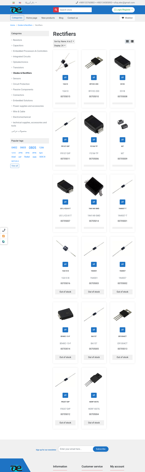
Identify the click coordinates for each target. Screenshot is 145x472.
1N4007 (122, 244)
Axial (14, 157)
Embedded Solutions (23, 100)
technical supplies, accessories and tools (29, 124)
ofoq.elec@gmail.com (124, 2)
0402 (14, 147)
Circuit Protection (21, 84)
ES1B (122, 77)
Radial (27, 157)
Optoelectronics (20, 62)
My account (114, 436)
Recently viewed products (91, 444)
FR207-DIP (65, 362)
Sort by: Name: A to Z (63, 41)
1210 (14, 153)
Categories (17, 17)
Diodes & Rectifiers (25, 25)
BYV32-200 (94, 77)
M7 (122, 133)
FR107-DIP (65, 133)
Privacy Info (57, 440)
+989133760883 (85, 2)
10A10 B (65, 244)
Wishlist (113, 448)
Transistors (18, 67)
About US (56, 448)
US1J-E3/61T (65, 188)
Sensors (17, 78)
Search (84, 436)
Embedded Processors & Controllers (30, 51)
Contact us (73, 18)
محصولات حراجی (19, 131)
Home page (31, 18)
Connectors (18, 95)
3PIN (27, 153)
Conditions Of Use (60, 444)
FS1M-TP (93, 133)
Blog (61, 18)
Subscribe (101, 408)
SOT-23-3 (15, 161)
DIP (20, 157)
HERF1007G (94, 362)
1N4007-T (123, 188)
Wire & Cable (19, 111)
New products (48, 18)
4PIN (34, 153)
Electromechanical (22, 117)
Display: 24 (59, 46)
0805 (32, 148)
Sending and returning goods (121, 452)
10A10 (65, 77)
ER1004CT (122, 303)
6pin (41, 153)
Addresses (114, 444)
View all (15, 166)
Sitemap (56, 457)
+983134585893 (104, 2)
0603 (23, 147)
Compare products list (90, 448)
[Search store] (56, 9)
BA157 (94, 303)
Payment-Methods (60, 436)
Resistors (17, 40)
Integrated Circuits (22, 56)
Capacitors (18, 45)
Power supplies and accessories (28, 106)
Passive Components (23, 89)
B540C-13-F (65, 303)
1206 (41, 147)
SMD (35, 157)
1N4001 (94, 244)
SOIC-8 (42, 157)
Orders (112, 440)
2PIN (20, 153)
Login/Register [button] (122, 9)
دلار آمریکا (30, 2)
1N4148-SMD (94, 188)
